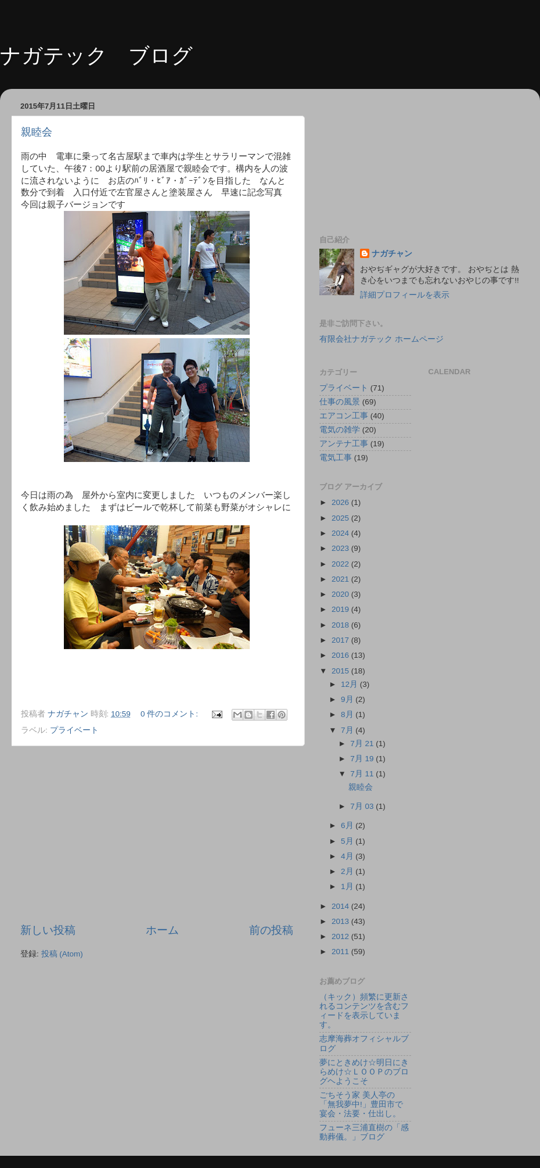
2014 (341, 906)
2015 (341, 671)
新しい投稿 (47, 930)
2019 (341, 609)
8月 (348, 714)
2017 (341, 640)
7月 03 (363, 806)
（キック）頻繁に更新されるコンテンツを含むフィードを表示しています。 (364, 1011)
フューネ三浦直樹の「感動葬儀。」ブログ (364, 1132)
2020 (341, 594)
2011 (341, 951)
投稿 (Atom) (62, 954)
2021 (341, 579)
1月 (348, 886)
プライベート (74, 730)
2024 (341, 533)
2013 (341, 921)
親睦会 (36, 132)
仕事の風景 (339, 401)
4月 (348, 856)
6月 (348, 825)
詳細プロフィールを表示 (404, 295)
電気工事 (335, 457)
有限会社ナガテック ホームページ (381, 339)
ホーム (162, 930)
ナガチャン (392, 253)
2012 (341, 936)
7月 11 (363, 773)
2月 (348, 871)
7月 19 (363, 758)
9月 (348, 699)
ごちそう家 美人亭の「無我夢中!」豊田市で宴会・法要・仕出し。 (361, 1104)
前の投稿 (271, 930)
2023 (341, 548)
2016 (341, 655)
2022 (341, 564)
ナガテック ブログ (96, 55)
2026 (341, 502)
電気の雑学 (339, 429)
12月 (350, 684)
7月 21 (363, 743)
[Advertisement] (157, 834)
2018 (341, 625)
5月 (348, 841)
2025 (341, 518)
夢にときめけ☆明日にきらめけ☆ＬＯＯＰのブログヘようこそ (364, 1071)
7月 (348, 730)
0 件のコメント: (170, 714)
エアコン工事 (343, 415)
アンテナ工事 (343, 443)
